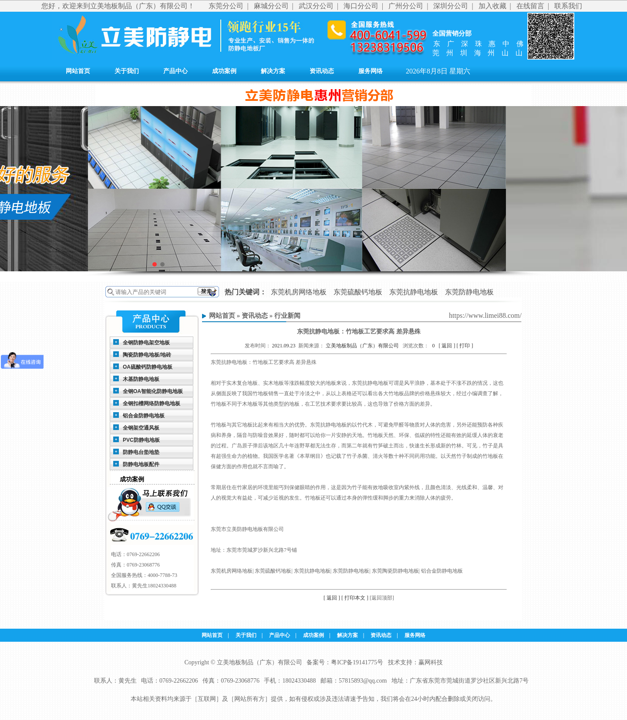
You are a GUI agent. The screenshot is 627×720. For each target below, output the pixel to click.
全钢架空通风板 (141, 428)
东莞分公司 (226, 6)
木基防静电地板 (141, 379)
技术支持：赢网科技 (415, 662)
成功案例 (224, 71)
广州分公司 (405, 6)
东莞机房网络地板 (299, 292)
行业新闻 (287, 315)
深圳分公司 (450, 6)
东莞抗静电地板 (413, 292)
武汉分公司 (316, 6)
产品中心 (175, 71)
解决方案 (273, 71)
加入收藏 (492, 6)
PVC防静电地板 (141, 440)
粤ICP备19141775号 (357, 662)
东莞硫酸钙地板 (358, 292)
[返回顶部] (382, 598)
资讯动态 (322, 71)
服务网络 (370, 71)
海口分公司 (361, 6)
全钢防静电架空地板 (146, 343)
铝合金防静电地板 (144, 416)
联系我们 (568, 6)
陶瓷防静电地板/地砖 (147, 355)
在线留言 (530, 6)
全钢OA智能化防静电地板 (153, 391)
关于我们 (127, 71)
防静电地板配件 (141, 464)
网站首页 (78, 71)
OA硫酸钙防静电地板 (147, 367)
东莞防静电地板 (469, 292)
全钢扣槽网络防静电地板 (151, 403)
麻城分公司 (271, 6)
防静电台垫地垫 (141, 452)
